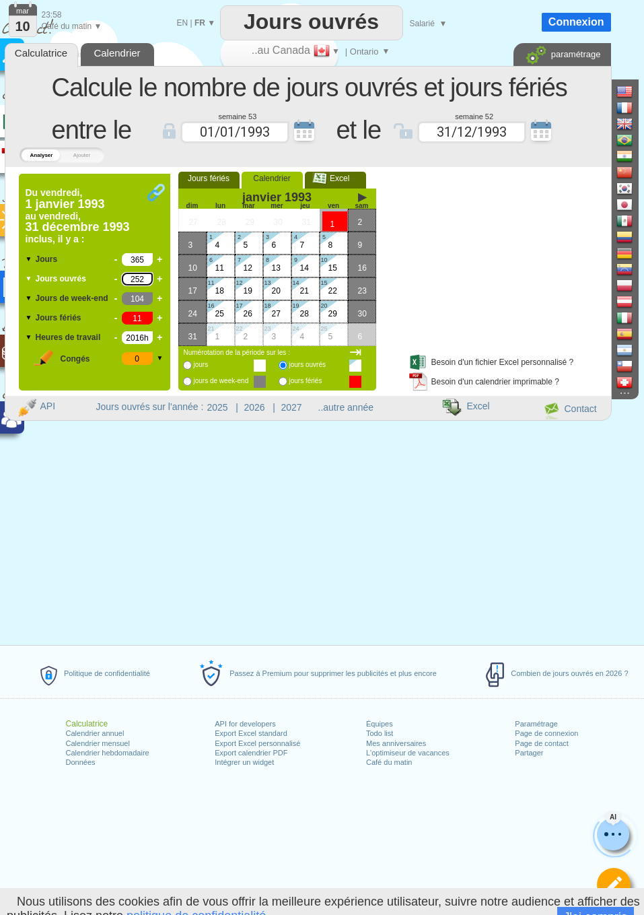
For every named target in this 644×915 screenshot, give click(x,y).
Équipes (379, 724)
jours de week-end (221, 380)
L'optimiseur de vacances (408, 753)
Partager (529, 753)
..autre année (346, 407)
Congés (75, 359)
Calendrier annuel (95, 733)
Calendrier (271, 178)
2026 (254, 407)
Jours (47, 259)
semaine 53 (237, 115)
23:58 (52, 15)
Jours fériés (58, 318)
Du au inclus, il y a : (78, 215)
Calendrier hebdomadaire (107, 753)
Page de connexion (546, 733)
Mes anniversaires (396, 743)
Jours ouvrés (61, 278)
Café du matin (389, 762)
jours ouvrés (307, 364)
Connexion (576, 22)
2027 (291, 407)
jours (201, 364)
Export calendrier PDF (251, 753)
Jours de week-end (72, 298)
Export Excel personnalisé (257, 743)
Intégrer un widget (244, 762)
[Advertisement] (488, 258)
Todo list (379, 733)
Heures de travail (68, 337)
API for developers (245, 724)
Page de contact (542, 743)
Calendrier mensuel (98, 743)
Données (81, 762)
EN (182, 23)
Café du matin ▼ (72, 26)
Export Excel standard (251, 733)
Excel (335, 178)
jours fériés (305, 380)
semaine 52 (474, 115)
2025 (217, 407)
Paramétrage (536, 724)
